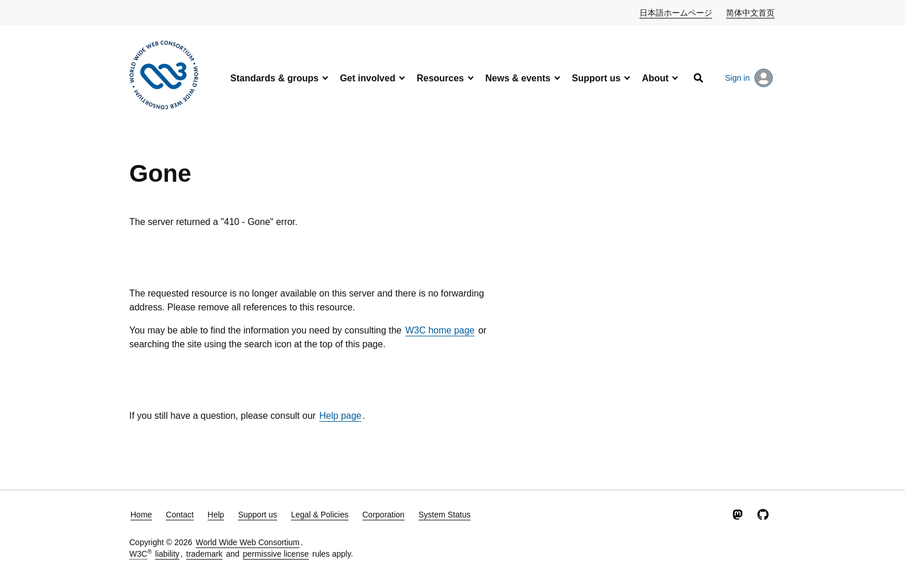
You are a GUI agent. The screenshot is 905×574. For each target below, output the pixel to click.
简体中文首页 (751, 12)
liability (167, 553)
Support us (596, 78)
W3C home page (439, 330)
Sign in (749, 78)
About (655, 78)
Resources (440, 78)
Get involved (367, 78)
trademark (204, 553)
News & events (518, 78)
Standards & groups (274, 78)
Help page (340, 416)
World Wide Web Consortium (248, 542)
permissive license (276, 553)
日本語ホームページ (676, 12)
